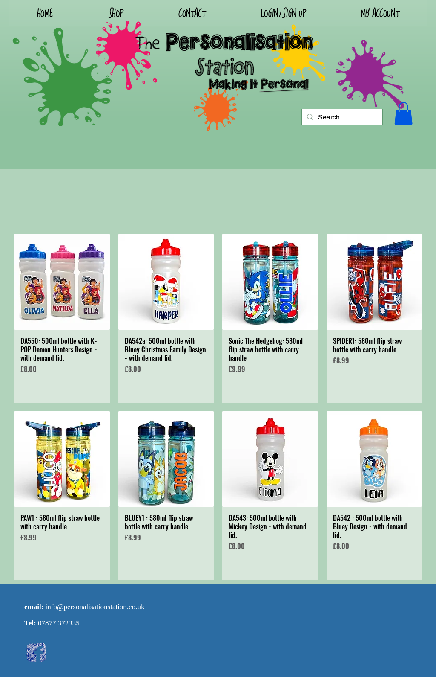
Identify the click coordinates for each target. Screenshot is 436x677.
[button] (283, 13)
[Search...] (341, 117)
